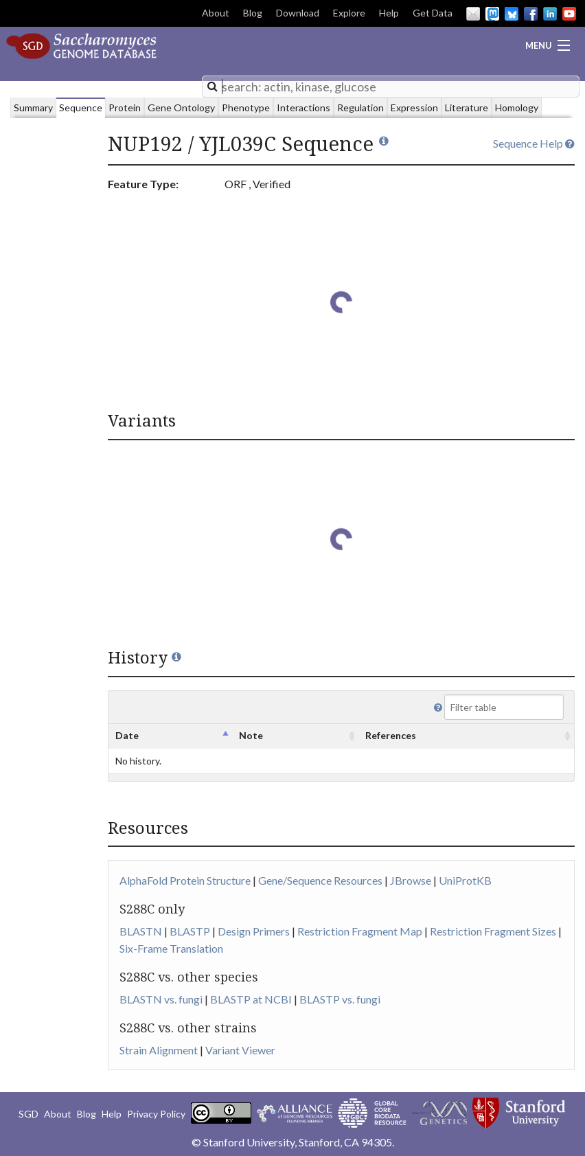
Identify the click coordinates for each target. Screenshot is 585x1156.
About (215, 13)
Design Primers (254, 931)
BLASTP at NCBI (251, 999)
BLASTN (140, 931)
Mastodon (492, 14)
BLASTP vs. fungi (339, 999)
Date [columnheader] (127, 735)
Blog (252, 13)
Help (389, 13)
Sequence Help (534, 143)
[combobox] (391, 87)
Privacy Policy (156, 1114)
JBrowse (410, 880)
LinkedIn (550, 14)
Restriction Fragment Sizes (493, 931)
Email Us (473, 14)
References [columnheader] (390, 735)
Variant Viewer (240, 1049)
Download (297, 13)
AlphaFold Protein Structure (185, 880)
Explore (349, 13)
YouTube (569, 14)
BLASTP (190, 931)
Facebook (531, 14)
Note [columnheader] (251, 735)
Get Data (432, 13)
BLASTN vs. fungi (161, 999)
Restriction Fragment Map (359, 931)
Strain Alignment (158, 1049)
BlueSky (511, 14)
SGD (28, 1114)
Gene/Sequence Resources (320, 880)
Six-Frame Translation (171, 948)
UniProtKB (465, 880)
